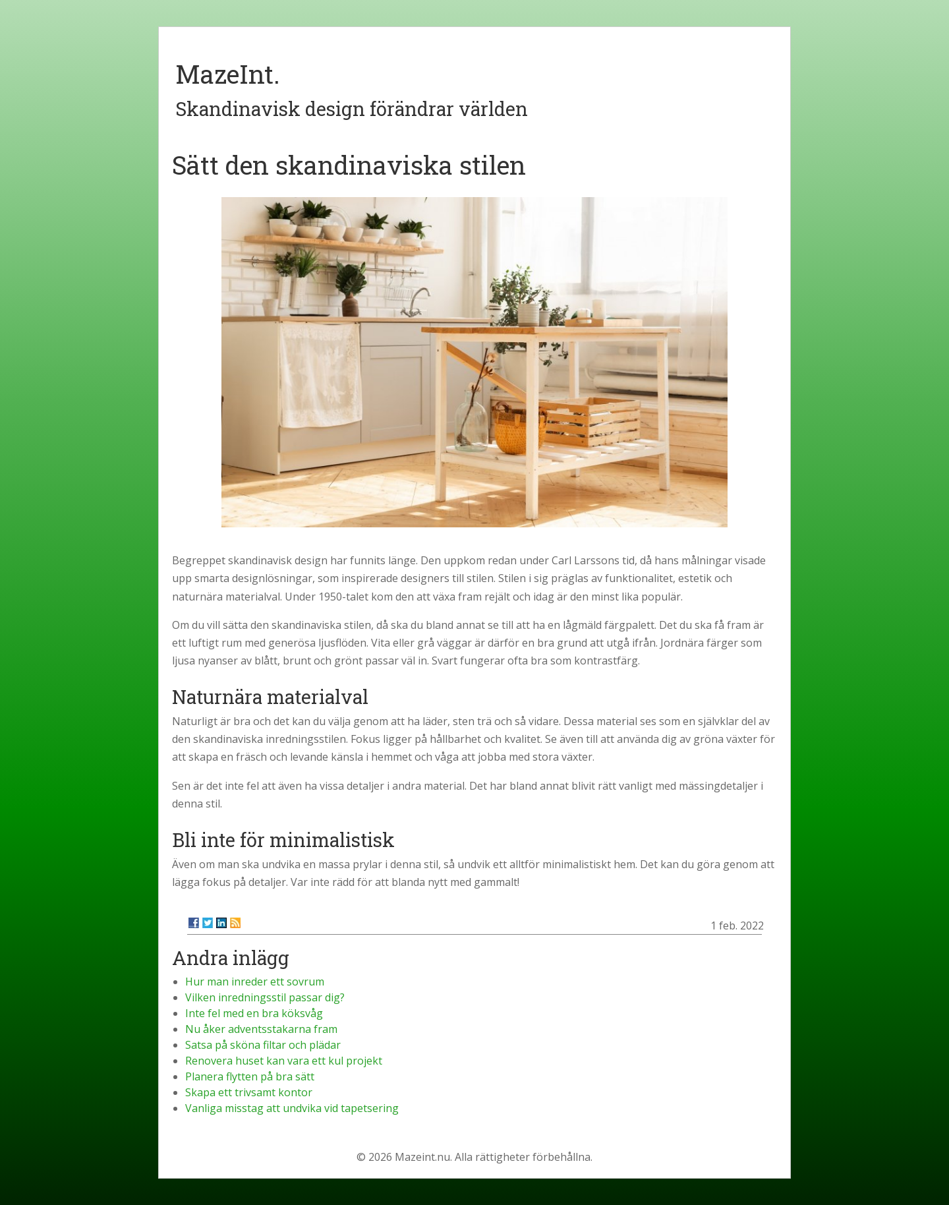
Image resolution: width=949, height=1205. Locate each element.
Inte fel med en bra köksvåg (254, 1013)
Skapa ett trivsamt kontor (248, 1092)
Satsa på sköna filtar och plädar (263, 1045)
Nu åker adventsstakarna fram (261, 1029)
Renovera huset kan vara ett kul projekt (283, 1060)
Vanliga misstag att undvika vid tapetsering (292, 1108)
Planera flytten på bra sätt (249, 1076)
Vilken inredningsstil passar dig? (265, 997)
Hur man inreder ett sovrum (254, 981)
